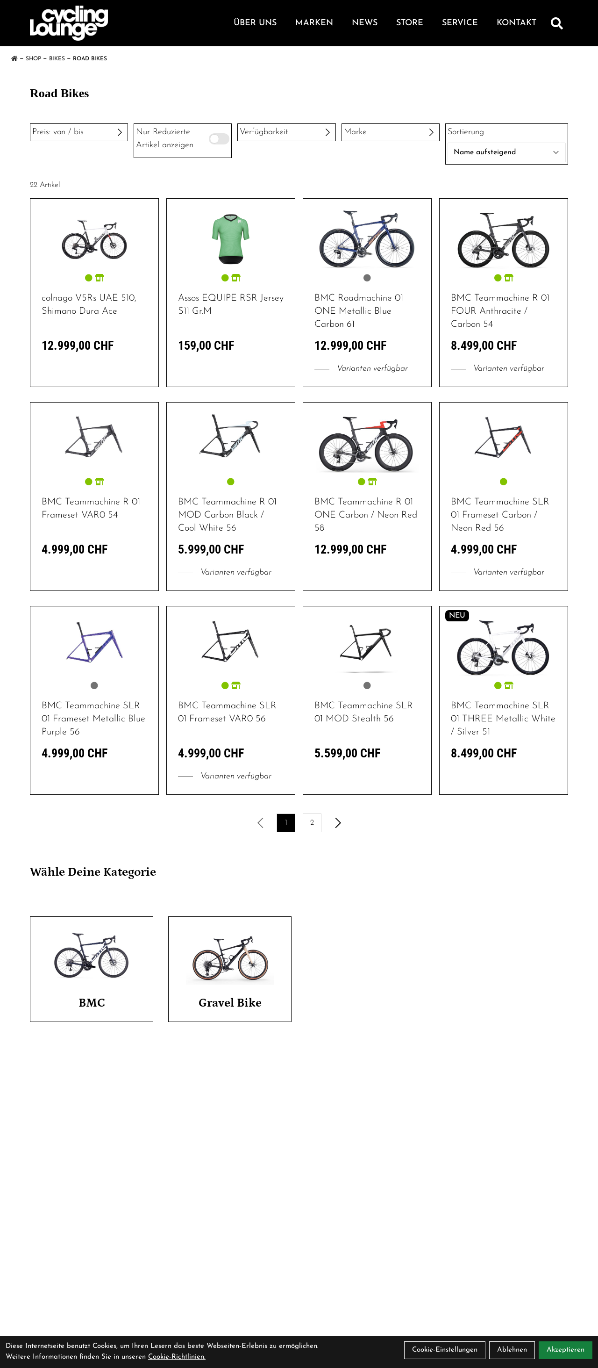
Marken (314, 23)
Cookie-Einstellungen (444, 1350)
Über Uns (255, 23)
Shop (33, 59)
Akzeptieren (565, 1350)
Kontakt (516, 23)
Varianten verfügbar (361, 368)
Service (460, 23)
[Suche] (557, 23)
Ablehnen (512, 1350)
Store (409, 23)
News (364, 23)
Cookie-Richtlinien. (177, 1357)
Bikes (57, 59)
